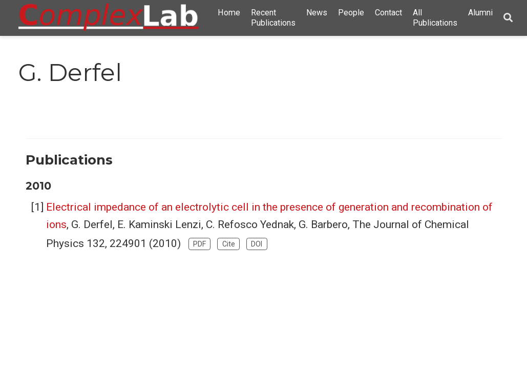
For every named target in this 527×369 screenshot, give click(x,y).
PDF (199, 244)
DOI (256, 244)
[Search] (508, 18)
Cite (228, 244)
